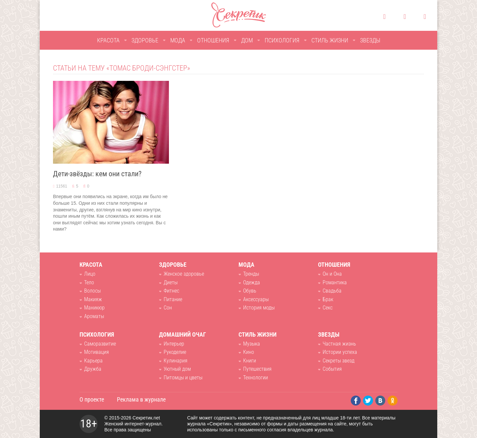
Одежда (251, 282)
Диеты (171, 282)
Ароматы (94, 316)
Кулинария (175, 360)
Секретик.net (146, 417)
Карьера (93, 360)
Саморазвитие (100, 344)
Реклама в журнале (141, 399)
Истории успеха (340, 352)
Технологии (255, 377)
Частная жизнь (339, 344)
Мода (177, 40)
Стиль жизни (329, 40)
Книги (249, 360)
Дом (247, 40)
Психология (282, 40)
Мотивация (96, 352)
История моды (259, 307)
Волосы (92, 291)
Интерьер (174, 344)
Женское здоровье (184, 274)
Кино (248, 352)
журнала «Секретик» (209, 423)
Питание (173, 299)
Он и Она (332, 274)
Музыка (251, 344)
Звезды (370, 40)
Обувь (249, 291)
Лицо (89, 274)
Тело (89, 282)
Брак (328, 299)
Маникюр (94, 307)
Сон (168, 307)
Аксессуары (256, 299)
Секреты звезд (338, 360)
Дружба (92, 369)
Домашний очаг (182, 334)
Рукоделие (175, 352)
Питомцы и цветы (183, 377)
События (332, 369)
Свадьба (332, 291)
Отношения (213, 40)
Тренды (251, 274)
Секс (328, 307)
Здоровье (145, 40)
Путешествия (257, 369)
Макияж (93, 299)
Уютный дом (177, 369)
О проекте (92, 399)
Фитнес (171, 291)
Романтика (335, 282)
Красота (108, 40)
